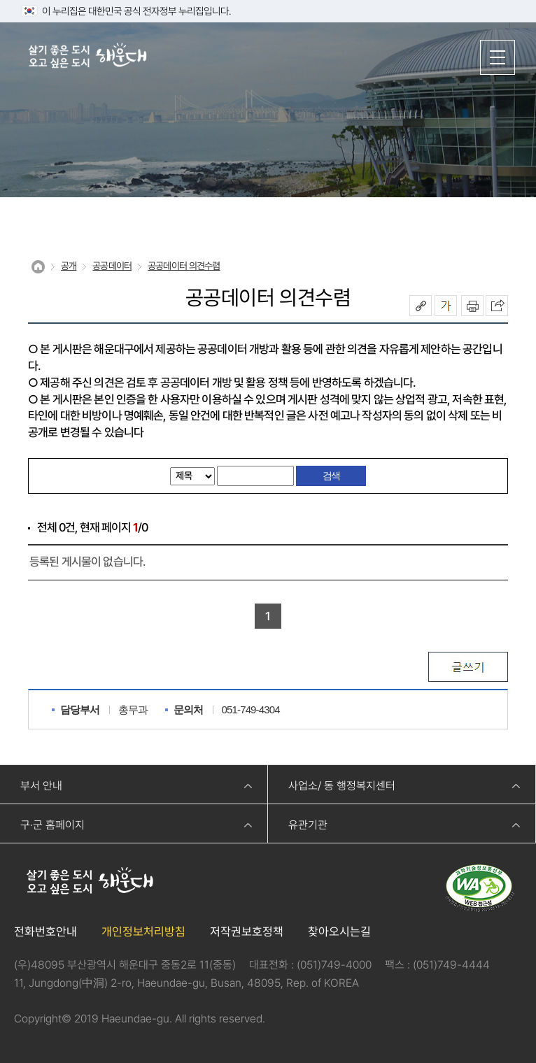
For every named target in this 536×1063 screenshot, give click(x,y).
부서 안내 (41, 785)
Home (38, 266)
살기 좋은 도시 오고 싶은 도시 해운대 (87, 56)
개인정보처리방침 (143, 932)
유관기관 (307, 825)
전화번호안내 (45, 932)
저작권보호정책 (246, 932)
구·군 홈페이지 (52, 825)
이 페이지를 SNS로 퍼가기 (497, 305)
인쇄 (472, 305)
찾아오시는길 (339, 932)
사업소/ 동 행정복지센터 (341, 785)
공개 (68, 265)
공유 (420, 305)
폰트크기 (446, 305)
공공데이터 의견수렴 (184, 265)
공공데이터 (112, 265)
